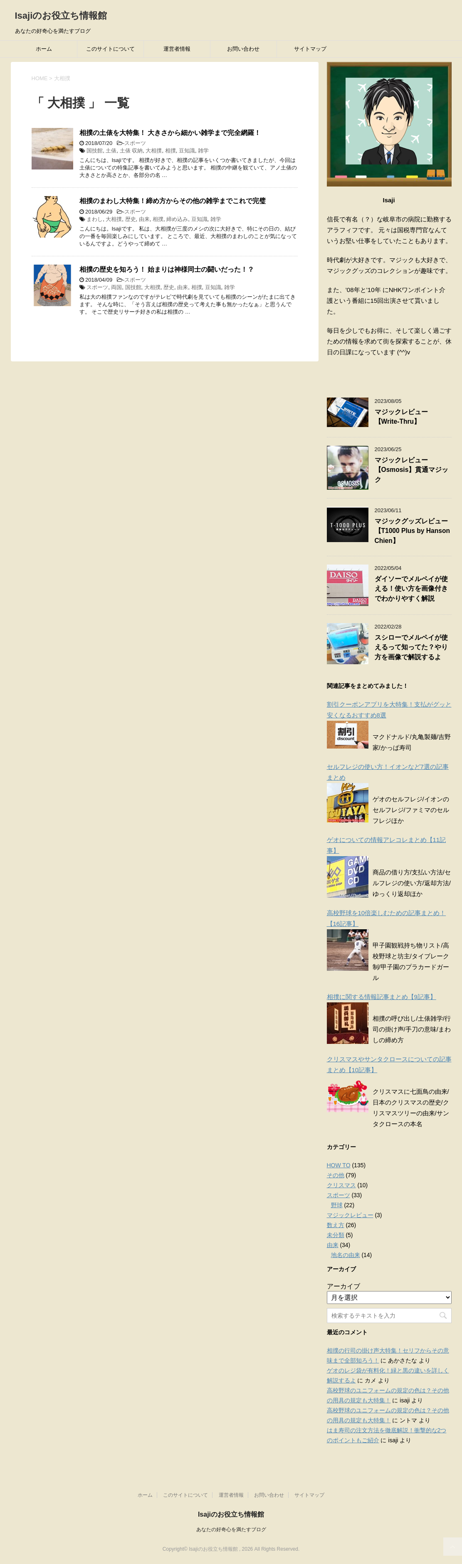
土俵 (111, 150)
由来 (144, 219)
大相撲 (154, 150)
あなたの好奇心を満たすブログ (231, 1521)
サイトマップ (310, 49)
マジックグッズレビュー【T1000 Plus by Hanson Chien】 (412, 531)
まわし (94, 219)
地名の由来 (345, 1255)
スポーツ (135, 143)
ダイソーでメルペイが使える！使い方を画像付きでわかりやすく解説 (411, 588)
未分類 (335, 1235)
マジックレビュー (350, 1215)
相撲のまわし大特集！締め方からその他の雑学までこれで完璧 (172, 200)
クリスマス (341, 1185)
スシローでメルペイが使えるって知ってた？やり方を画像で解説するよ (411, 647)
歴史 (130, 219)
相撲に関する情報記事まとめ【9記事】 (381, 996)
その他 (335, 1175)
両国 (116, 287)
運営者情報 (176, 49)
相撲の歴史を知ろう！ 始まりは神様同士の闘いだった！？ (166, 269)
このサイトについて (110, 49)
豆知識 (187, 150)
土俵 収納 (131, 150)
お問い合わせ (243, 49)
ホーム (44, 49)
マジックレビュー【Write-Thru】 (401, 416)
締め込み (177, 219)
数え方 (335, 1225)
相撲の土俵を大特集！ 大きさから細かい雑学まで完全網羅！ (170, 132)
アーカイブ (343, 1286)
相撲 (170, 150)
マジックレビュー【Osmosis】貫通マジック (412, 470)
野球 (337, 1205)
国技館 (94, 150)
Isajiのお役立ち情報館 (61, 15)
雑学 (203, 150)
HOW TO (339, 1165)
